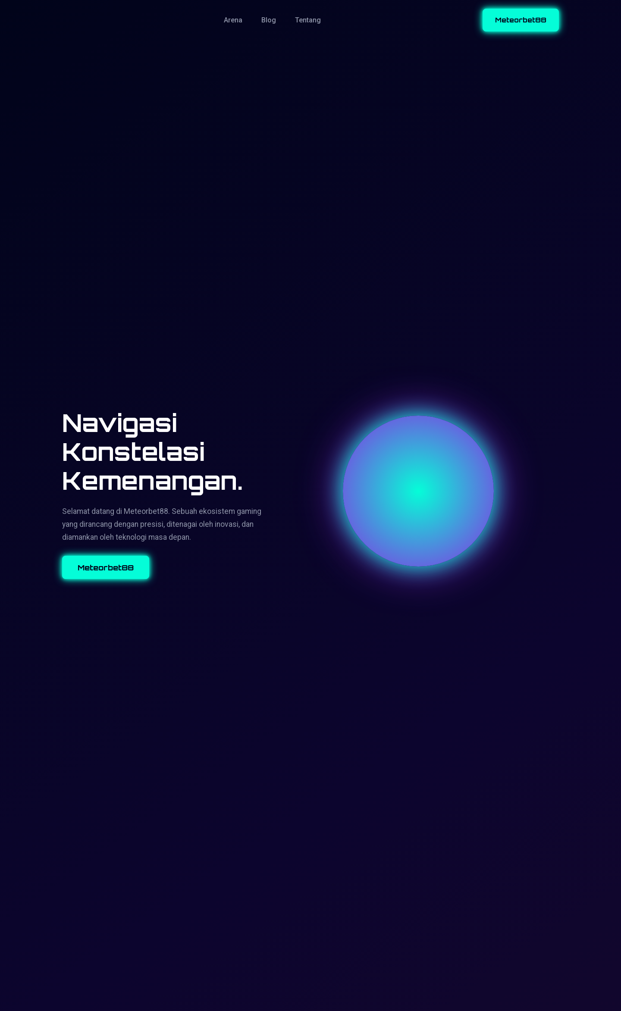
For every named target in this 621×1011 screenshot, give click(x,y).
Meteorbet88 (520, 20)
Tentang (308, 20)
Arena (233, 20)
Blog (268, 20)
